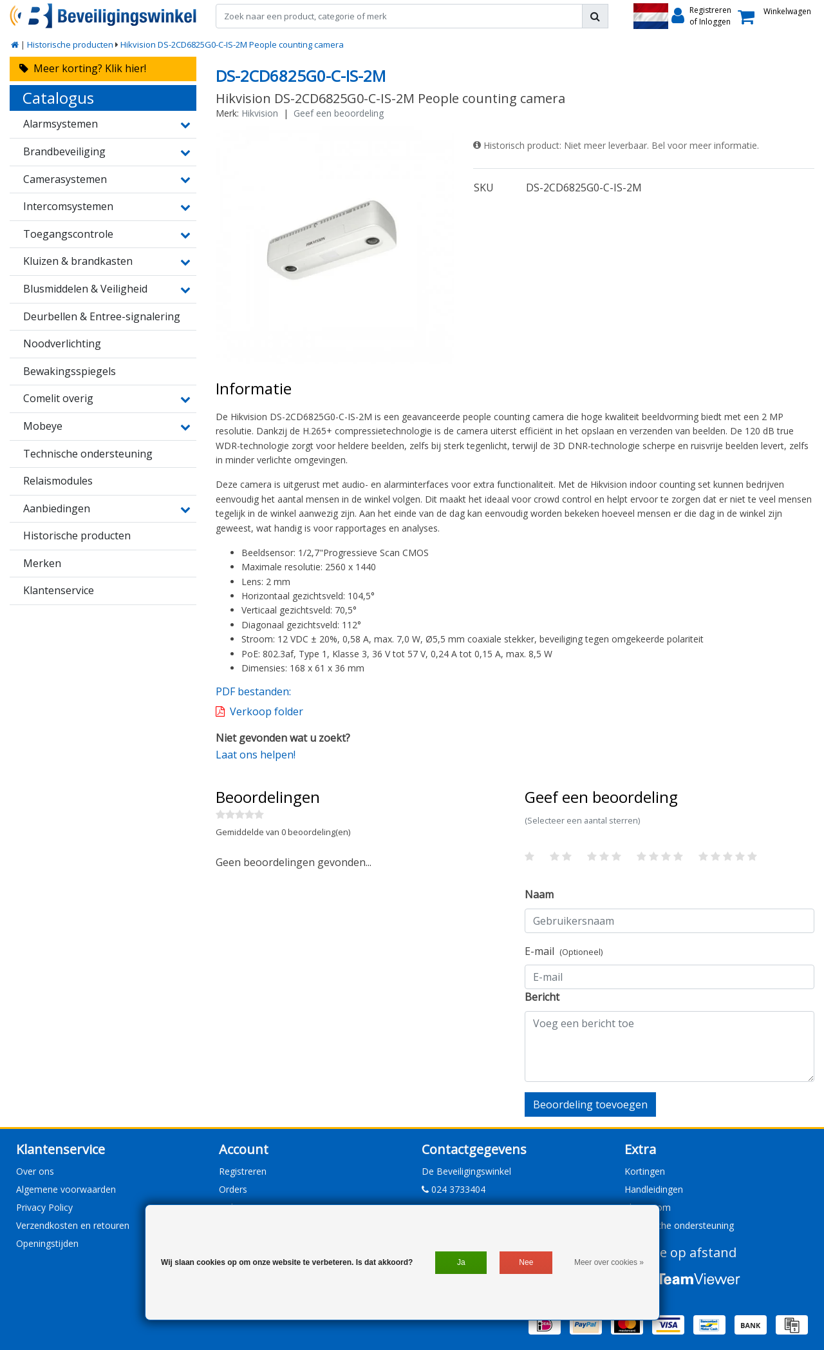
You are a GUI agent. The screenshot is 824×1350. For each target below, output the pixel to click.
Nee (526, 1262)
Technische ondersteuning (679, 1225)
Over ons (35, 1171)
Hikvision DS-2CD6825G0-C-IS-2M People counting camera (232, 44)
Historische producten (70, 44)
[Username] (669, 921)
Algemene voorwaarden (66, 1189)
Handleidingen (653, 1189)
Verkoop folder (266, 711)
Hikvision (259, 113)
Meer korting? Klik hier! (82, 68)
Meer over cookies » (609, 1262)
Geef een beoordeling (339, 113)
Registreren (243, 1171)
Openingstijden (47, 1243)
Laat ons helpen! (255, 754)
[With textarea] (669, 1046)
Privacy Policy (44, 1207)
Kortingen (644, 1171)
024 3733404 (453, 1189)
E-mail (564, 951)
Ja (461, 1262)
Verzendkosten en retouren (72, 1225)
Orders (233, 1189)
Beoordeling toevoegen (590, 1104)
